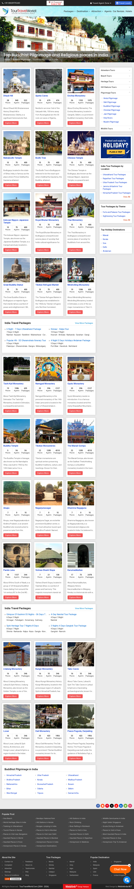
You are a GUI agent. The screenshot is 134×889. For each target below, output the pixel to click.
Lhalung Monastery (12, 669)
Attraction (97, 11)
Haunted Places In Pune (12, 842)
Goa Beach (7, 818)
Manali (105, 235)
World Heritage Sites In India (14, 822)
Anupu (6, 508)
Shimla (51, 865)
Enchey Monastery (76, 95)
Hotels (129, 11)
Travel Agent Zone (100, 3)
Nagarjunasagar (43, 508)
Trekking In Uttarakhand (13, 826)
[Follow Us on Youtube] (116, 806)
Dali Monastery (42, 731)
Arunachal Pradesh (45, 784)
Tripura (40, 793)
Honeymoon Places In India (47, 842)
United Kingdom (120, 875)
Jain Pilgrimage (110, 114)
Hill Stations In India (77, 818)
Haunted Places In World (13, 838)
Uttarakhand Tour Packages (114, 175)
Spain (95, 868)
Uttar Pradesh (43, 775)
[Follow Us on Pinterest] (107, 806)
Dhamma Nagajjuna (77, 508)
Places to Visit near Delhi (46, 834)
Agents (107, 11)
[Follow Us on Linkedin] (121, 806)
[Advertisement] (110, 297)
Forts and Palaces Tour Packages (116, 212)
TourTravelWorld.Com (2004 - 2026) (34, 886)
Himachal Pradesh (14, 775)
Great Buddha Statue (13, 285)
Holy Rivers (108, 118)
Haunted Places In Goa (112, 838)
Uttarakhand (73, 775)
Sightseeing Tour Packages (114, 216)
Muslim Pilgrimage (111, 122)
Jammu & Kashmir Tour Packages (112, 187)
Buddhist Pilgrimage (112, 106)
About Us (28, 865)
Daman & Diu (73, 793)
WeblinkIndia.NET (125, 886)
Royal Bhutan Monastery (47, 220)
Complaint (8, 865)
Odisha (40, 789)
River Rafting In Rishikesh (80, 826)
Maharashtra (12, 784)
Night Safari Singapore (112, 822)
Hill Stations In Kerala (45, 822)
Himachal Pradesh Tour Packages (117, 193)
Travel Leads (123, 3)
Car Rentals (118, 11)
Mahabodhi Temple (12, 158)
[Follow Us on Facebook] (98, 806)
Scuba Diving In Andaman (113, 826)
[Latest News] (103, 806)
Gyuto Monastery (76, 383)
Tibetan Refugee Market (47, 285)
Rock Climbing (75, 822)
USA (94, 872)
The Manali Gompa (77, 446)
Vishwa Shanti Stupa (45, 570)
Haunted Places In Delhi (79, 834)
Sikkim (71, 789)
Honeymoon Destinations (47, 846)
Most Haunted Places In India (114, 834)
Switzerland (74, 875)
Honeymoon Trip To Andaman (115, 842)
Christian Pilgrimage (112, 110)
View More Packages (84, 323)
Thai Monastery (75, 220)
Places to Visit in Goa (78, 830)
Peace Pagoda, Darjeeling (80, 731)
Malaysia (73, 872)
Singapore (52, 875)
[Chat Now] (127, 880)
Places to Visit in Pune (112, 830)
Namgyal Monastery (45, 383)
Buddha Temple (10, 446)
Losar (6, 731)
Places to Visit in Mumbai (47, 830)
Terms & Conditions (12, 875)
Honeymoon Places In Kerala (14, 846)
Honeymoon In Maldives (79, 842)
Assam (71, 784)
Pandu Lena (9, 570)
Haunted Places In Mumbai (47, 838)
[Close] (129, 865)
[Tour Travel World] (19, 11)
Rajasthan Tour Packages (113, 178)
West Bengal (12, 793)
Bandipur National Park (46, 818)
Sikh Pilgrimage (110, 102)
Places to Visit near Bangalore (15, 834)
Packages (69, 11)
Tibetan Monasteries (45, 446)
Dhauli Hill (8, 95)
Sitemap (8, 872)
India (95, 862)
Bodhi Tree (40, 158)
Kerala (40, 780)
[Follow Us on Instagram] (130, 806)
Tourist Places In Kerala (12, 830)
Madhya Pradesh (75, 780)
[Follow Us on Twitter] (112, 806)
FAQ (26, 872)
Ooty (71, 865)
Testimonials (30, 868)
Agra (71, 868)
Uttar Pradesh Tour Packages (115, 182)
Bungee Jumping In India (46, 826)
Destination (83, 11)
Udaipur (52, 872)
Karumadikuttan (75, 570)
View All (126, 197)
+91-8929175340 (11, 3)
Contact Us (9, 862)
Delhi (105, 247)
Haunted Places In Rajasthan (81, 838)
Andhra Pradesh (13, 780)
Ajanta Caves (41, 95)
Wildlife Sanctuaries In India (114, 818)
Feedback (29, 862)
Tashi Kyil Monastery (13, 383)
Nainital (51, 868)
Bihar (9, 789)
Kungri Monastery (44, 669)
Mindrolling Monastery (78, 285)
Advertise (8, 868)
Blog (27, 875)
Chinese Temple (75, 158)
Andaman (107, 251)
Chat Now (120, 869)
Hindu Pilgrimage (111, 98)
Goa (104, 243)
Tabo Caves (73, 669)
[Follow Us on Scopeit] (125, 806)
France (95, 875)
